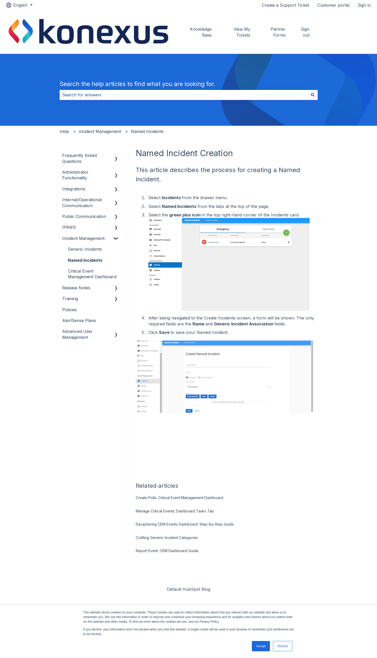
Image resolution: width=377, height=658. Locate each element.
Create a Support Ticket (285, 5)
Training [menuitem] (70, 298)
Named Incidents (147, 131)
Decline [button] (282, 646)
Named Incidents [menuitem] (85, 260)
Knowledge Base (201, 32)
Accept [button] (261, 646)
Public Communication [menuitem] (84, 216)
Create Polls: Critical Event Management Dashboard (179, 497)
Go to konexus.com (347, 32)
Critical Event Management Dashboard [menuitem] (92, 273)
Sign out (305, 32)
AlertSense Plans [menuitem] (79, 320)
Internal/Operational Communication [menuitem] (82, 202)
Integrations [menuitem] (73, 188)
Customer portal (333, 5)
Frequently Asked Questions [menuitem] (79, 158)
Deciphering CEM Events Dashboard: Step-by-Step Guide (185, 524)
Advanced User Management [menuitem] (77, 334)
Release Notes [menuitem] (76, 287)
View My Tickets (242, 32)
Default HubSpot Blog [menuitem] (188, 589)
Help (64, 131)
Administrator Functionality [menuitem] (75, 175)
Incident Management (100, 131)
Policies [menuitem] (69, 309)
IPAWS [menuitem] (69, 227)
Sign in (364, 5)
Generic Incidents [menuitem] (85, 249)
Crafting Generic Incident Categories (167, 537)
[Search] (313, 95)
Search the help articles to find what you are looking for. (137, 84)
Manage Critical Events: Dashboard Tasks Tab (175, 511)
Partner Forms (278, 32)
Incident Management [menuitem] (83, 238)
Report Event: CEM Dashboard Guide (167, 551)
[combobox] (184, 95)
